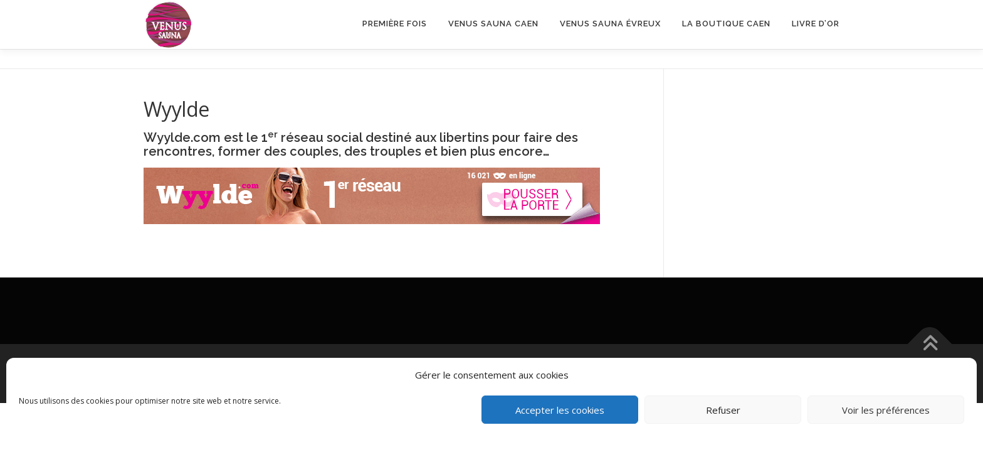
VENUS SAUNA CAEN (493, 23)
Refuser (723, 410)
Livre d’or (815, 23)
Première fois (394, 23)
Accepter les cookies (559, 410)
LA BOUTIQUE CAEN (726, 23)
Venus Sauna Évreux (610, 23)
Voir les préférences (886, 410)
